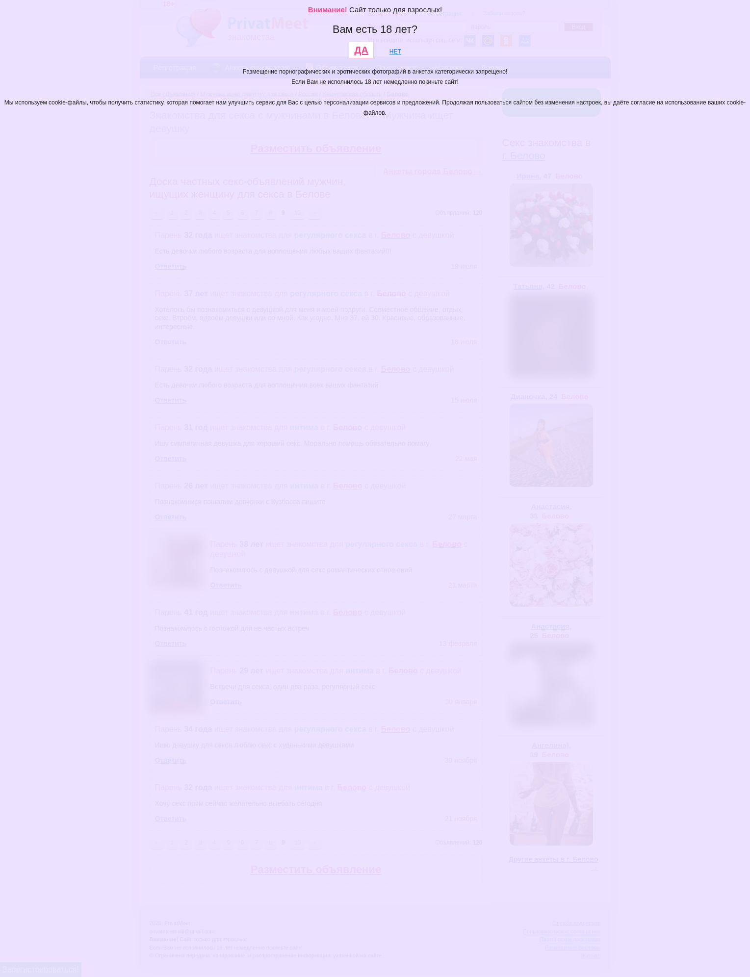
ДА (361, 50)
